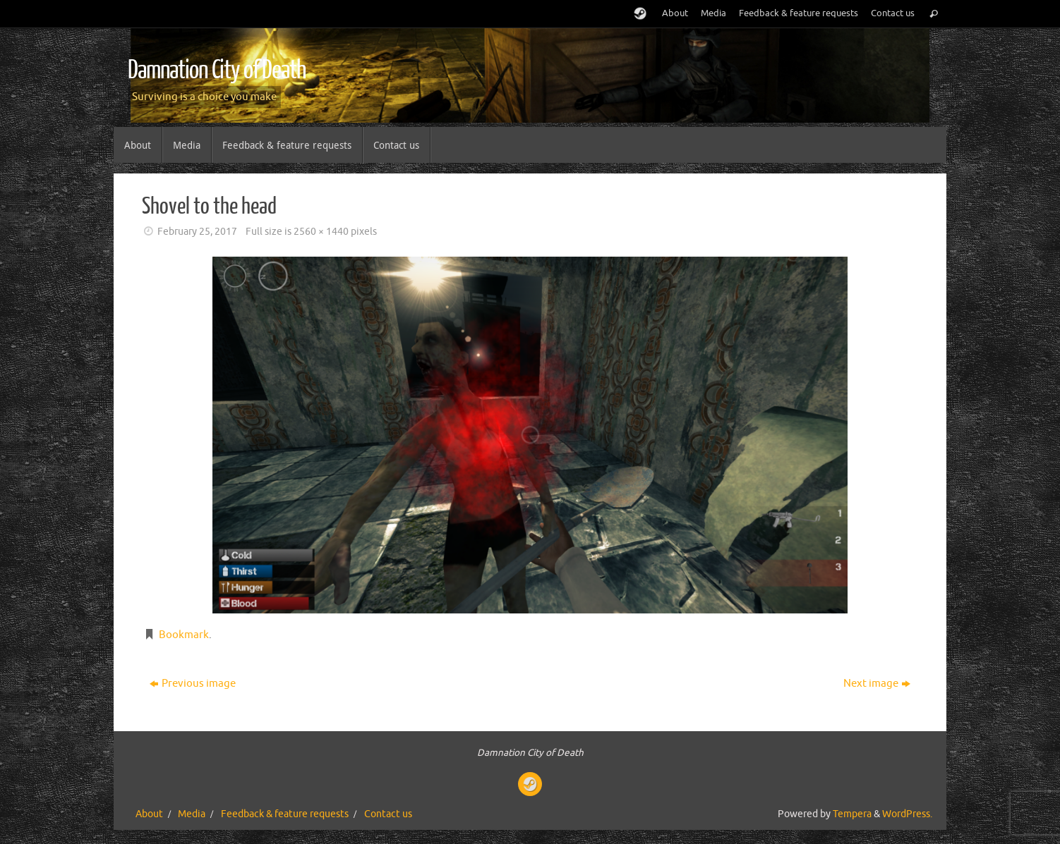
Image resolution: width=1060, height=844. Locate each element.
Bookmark (184, 635)
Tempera (852, 814)
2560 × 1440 (321, 232)
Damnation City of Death (217, 70)
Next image (876, 683)
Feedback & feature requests (798, 13)
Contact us (893, 13)
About (675, 13)
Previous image (193, 683)
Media (713, 13)
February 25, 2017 (197, 232)
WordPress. (907, 814)
